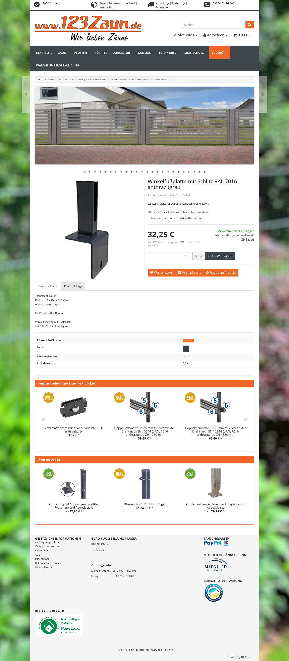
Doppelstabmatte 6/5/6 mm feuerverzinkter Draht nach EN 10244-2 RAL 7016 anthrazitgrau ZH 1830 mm (215, 431)
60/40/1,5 (188, 340)
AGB (37, 554)
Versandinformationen (47, 546)
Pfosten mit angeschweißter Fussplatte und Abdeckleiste (215, 506)
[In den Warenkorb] (220, 256)
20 (183, 172)
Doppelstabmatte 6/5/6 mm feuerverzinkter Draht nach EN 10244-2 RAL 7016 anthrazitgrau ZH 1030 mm (144, 431)
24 (204, 172)
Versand (175, 242)
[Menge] (170, 256)
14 (152, 172)
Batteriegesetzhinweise (48, 563)
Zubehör (219, 53)
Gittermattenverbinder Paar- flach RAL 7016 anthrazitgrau (74, 429)
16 (163, 172)
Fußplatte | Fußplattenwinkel (182, 218)
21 (189, 172)
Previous (43, 419)
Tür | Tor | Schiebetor (113, 53)
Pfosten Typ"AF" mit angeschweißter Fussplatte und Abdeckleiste (74, 506)
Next (246, 419)
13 (147, 172)
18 (173, 172)
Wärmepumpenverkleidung (57, 65)
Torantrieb (168, 53)
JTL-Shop (246, 657)
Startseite (44, 53)
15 (157, 172)
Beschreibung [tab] (47, 286)
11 (136, 172)
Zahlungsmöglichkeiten (48, 542)
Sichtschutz (195, 53)
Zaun (63, 53)
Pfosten (81, 53)
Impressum (41, 550)
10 (131, 172)
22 (194, 172)
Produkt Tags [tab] (73, 286)
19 (178, 172)
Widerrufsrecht (43, 567)
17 (168, 172)
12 (142, 172)
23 (199, 172)
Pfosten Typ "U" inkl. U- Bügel (144, 504)
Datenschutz (42, 558)
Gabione (145, 53)
